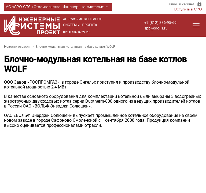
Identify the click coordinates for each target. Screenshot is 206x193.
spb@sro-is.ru (156, 28)
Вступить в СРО (188, 9)
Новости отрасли (17, 47)
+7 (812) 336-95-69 (160, 22)
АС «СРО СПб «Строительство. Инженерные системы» (58, 7)
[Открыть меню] (196, 25)
